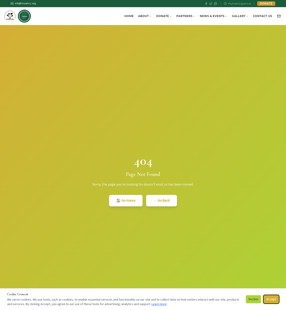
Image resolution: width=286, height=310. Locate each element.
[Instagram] (215, 3)
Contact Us (262, 16)
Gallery (240, 16)
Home (129, 16)
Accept (271, 299)
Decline (253, 299)
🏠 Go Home (125, 200)
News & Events (213, 16)
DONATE (266, 3)
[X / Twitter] (210, 3)
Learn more (159, 304)
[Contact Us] (278, 16)
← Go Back (161, 200)
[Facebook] (206, 3)
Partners (185, 16)
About (145, 16)
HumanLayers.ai (237, 3)
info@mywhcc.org (23, 3)
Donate (164, 16)
